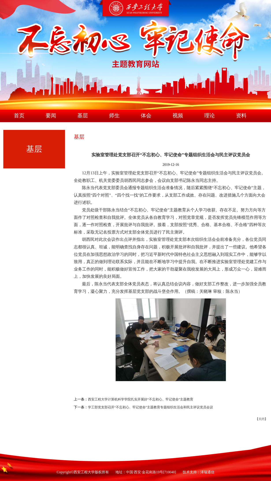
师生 (114, 115)
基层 (82, 115)
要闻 (51, 115)
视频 (178, 115)
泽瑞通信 (207, 472)
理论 (209, 115)
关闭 (261, 419)
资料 (241, 115)
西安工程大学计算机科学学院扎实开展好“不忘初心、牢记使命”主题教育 (140, 399)
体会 (146, 115)
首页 (19, 115)
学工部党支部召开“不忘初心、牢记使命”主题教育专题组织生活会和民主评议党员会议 (150, 407)
